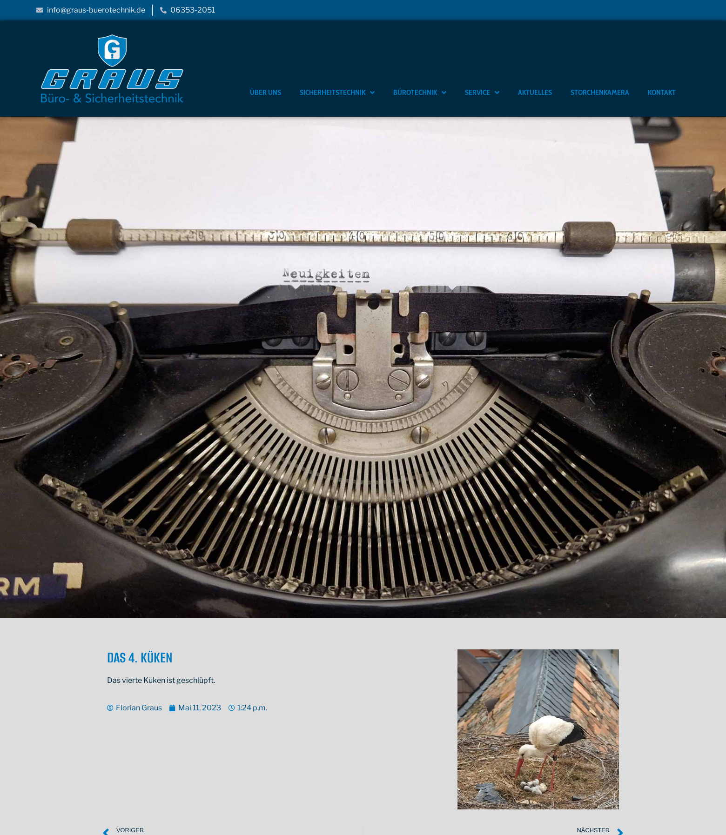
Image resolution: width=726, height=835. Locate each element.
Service (482, 92)
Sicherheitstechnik (337, 92)
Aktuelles (535, 92)
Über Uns (265, 92)
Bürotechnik (419, 92)
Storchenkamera (600, 92)
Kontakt (662, 92)
